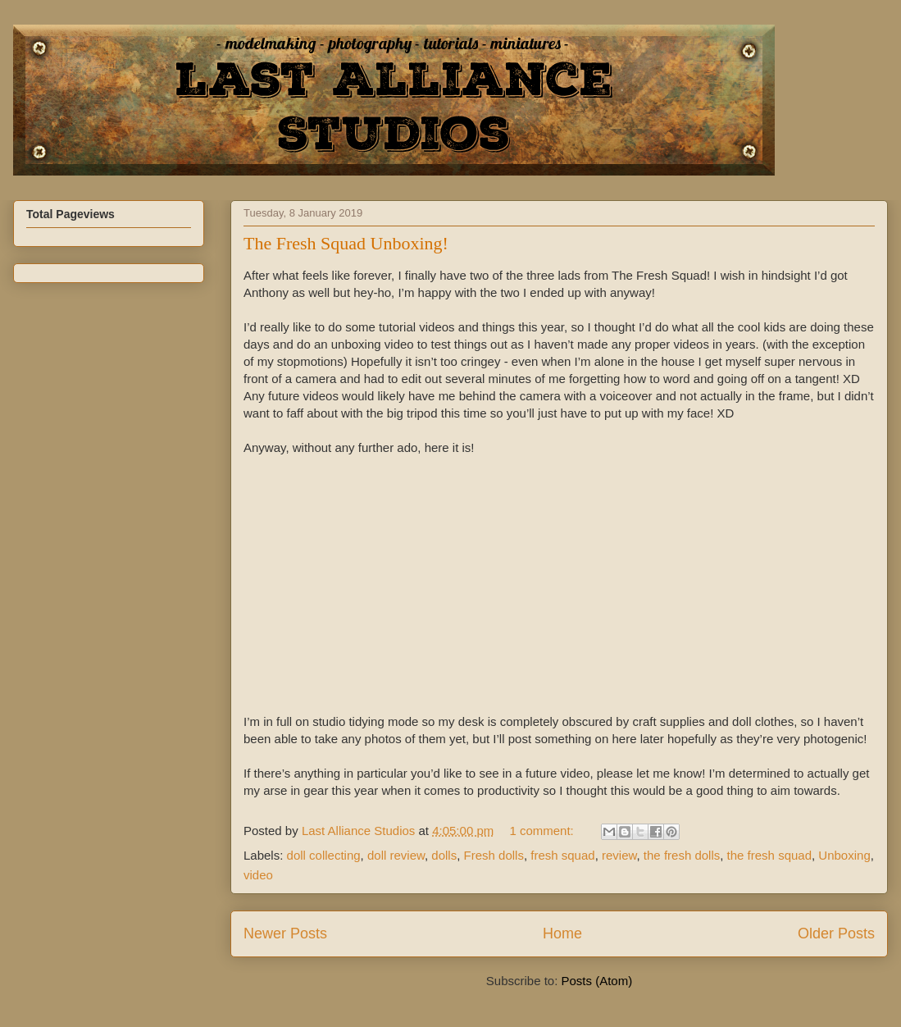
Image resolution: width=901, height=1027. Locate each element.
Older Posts (836, 933)
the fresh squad (769, 855)
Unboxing (844, 855)
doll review (396, 855)
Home (562, 933)
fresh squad (562, 855)
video (258, 875)
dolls (444, 855)
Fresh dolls (494, 855)
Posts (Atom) (597, 981)
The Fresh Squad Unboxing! (345, 243)
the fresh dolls (682, 855)
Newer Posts (285, 933)
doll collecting (324, 855)
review (619, 855)
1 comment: (543, 831)
